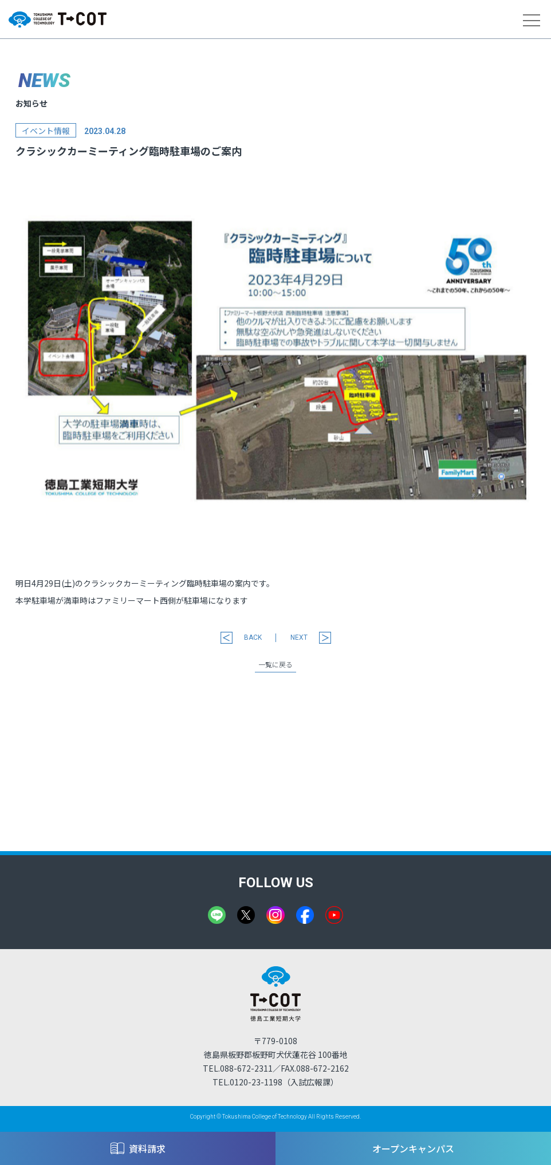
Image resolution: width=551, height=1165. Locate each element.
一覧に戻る (275, 665)
